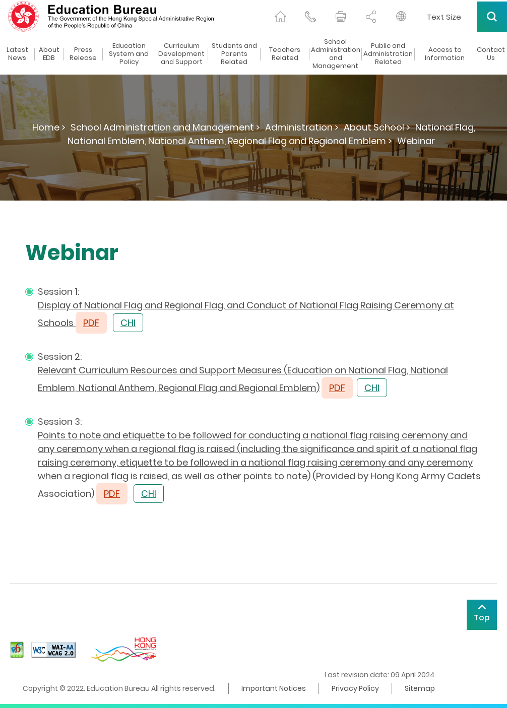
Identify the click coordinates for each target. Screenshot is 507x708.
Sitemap (420, 688)
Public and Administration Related (388, 54)
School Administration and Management (335, 54)
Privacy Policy (355, 688)
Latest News (17, 54)
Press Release (83, 54)
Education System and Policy (129, 54)
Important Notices (273, 688)
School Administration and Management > (165, 127)
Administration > (302, 127)
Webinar (416, 141)
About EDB (49, 54)
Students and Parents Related (234, 54)
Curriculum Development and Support (181, 54)
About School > (377, 127)
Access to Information (445, 54)
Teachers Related (284, 54)
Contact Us (491, 54)
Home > (49, 127)
